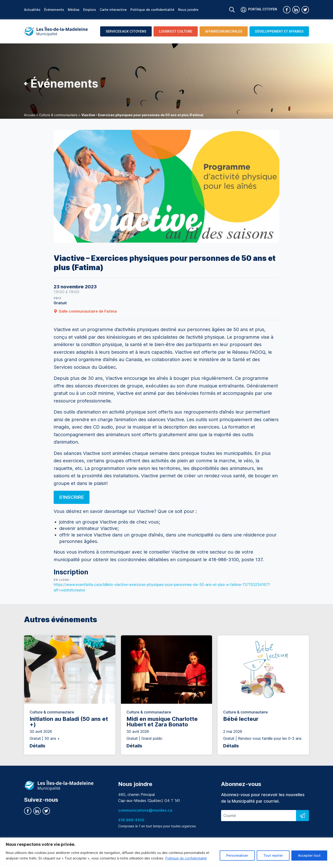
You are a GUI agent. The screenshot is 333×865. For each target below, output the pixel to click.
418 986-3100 (131, 820)
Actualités (32, 10)
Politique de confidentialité (186, 858)
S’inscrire (71, 497)
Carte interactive (113, 10)
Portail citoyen (259, 9)
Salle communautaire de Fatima (85, 311)
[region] (166, 851)
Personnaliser (237, 855)
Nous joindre (188, 10)
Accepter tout (309, 855)
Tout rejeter (273, 855)
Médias (74, 10)
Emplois (89, 10)
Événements (54, 10)
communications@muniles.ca (145, 810)
